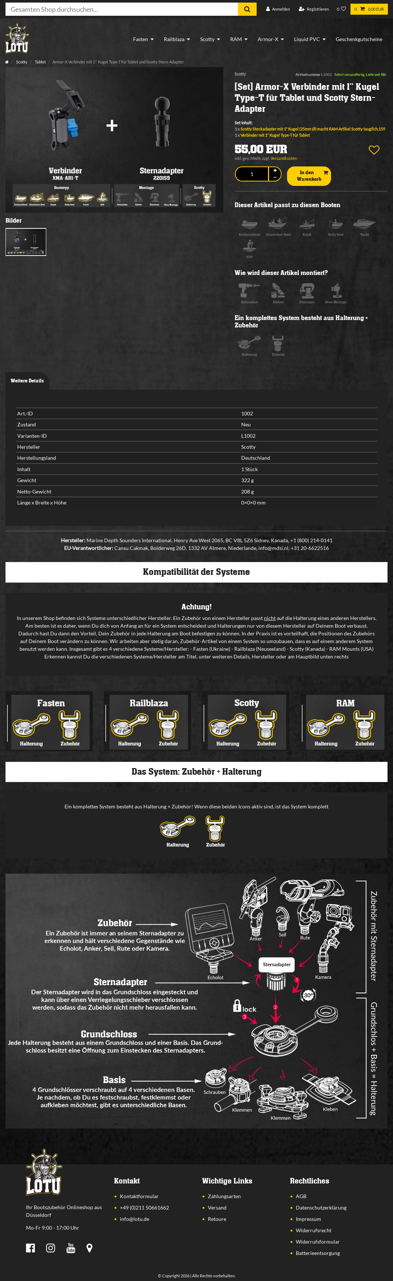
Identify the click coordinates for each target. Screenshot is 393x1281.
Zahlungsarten (224, 1196)
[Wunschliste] (341, 9)
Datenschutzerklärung (321, 1207)
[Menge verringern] (275, 177)
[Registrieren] (314, 9)
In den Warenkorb (312, 176)
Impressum (308, 1219)
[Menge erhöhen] (275, 170)
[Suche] (247, 9)
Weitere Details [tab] (27, 381)
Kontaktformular (139, 1196)
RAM (236, 39)
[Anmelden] (278, 9)
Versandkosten (284, 158)
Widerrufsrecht (313, 1230)
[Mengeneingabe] (251, 173)
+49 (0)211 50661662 (144, 1207)
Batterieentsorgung (318, 1253)
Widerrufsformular (318, 1241)
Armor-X (268, 39)
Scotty (207, 39)
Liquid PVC (307, 39)
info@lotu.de (134, 1219)
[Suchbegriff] (121, 9)
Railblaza (174, 39)
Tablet (40, 61)
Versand (217, 1207)
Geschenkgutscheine (359, 39)
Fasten (140, 39)
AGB (301, 1196)
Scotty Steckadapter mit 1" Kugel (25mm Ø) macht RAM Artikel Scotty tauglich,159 (312, 128)
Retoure (217, 1219)
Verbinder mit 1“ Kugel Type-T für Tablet (275, 135)
